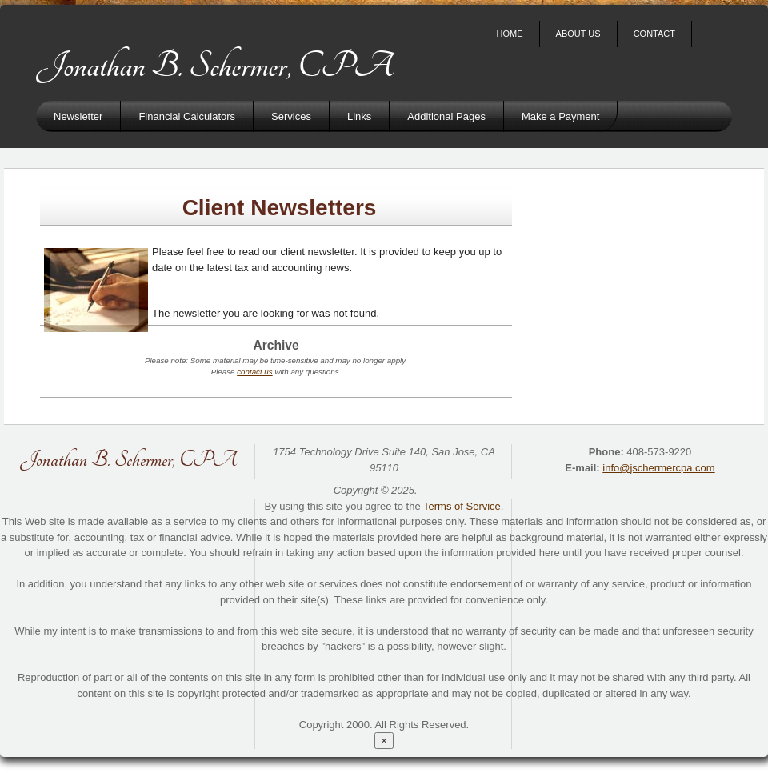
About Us (578, 33)
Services (291, 116)
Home (510, 33)
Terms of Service (462, 506)
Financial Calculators (186, 116)
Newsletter (78, 116)
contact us (254, 371)
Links (359, 116)
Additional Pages (446, 116)
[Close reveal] (384, 740)
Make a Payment (561, 116)
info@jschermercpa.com (658, 468)
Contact (654, 33)
